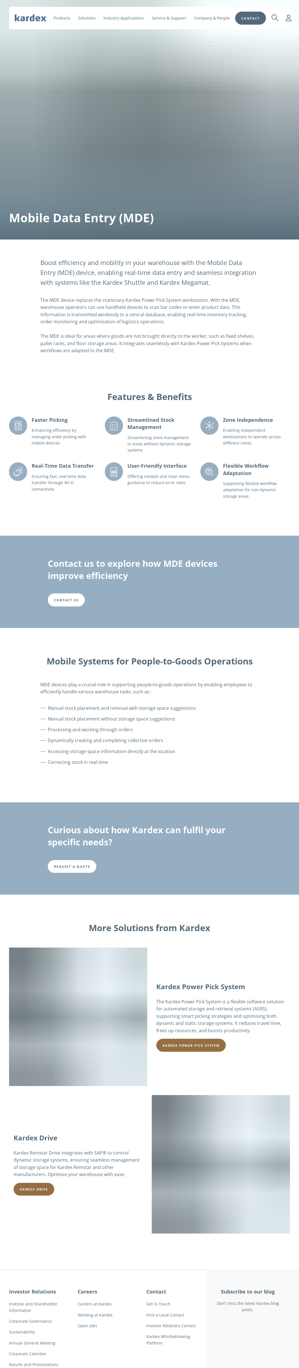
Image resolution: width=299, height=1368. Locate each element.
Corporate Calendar (27, 1353)
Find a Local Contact (165, 1315)
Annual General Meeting (32, 1343)
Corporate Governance (30, 1321)
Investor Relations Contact (171, 1325)
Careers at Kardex (95, 1304)
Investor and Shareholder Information (33, 1307)
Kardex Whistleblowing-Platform (168, 1339)
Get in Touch (158, 1304)
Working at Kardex (95, 1315)
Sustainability (22, 1332)
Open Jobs (87, 1325)
